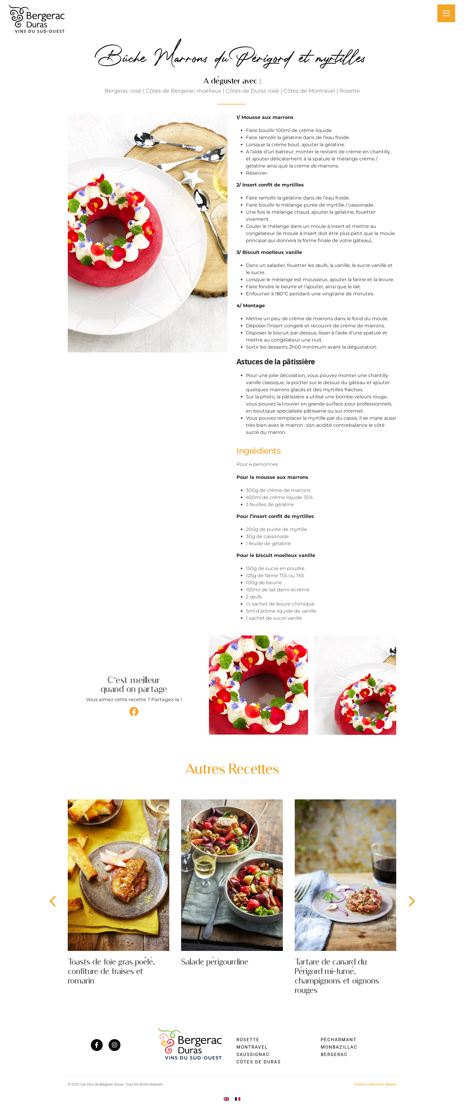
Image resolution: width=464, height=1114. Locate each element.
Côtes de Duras (258, 1062)
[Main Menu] (446, 13)
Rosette (248, 1039)
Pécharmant (339, 1039)
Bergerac (334, 1054)
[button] (133, 711)
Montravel (252, 1047)
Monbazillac (339, 1047)
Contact (360, 1084)
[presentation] (52, 901)
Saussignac (253, 1054)
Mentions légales (382, 1084)
